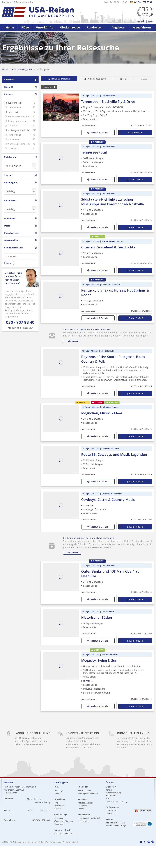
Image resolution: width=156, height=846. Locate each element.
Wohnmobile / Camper (63, 821)
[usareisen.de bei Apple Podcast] (152, 842)
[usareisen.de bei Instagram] (145, 842)
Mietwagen (58, 818)
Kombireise (13, 125)
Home (10, 27)
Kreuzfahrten (141, 27)
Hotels (56, 803)
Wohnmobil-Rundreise (18, 143)
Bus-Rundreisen (84, 790)
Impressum (110, 795)
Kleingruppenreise (17, 121)
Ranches (57, 808)
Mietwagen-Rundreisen (88, 793)
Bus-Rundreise (15, 102)
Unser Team (111, 787)
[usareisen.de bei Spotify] (148, 842)
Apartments (59, 805)
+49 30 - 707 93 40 (141, 2)
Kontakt (141, 21)
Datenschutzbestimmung (116, 801)
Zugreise (11, 148)
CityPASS (81, 808)
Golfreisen (82, 805)
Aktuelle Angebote (86, 803)
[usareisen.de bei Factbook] (141, 842)
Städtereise (13, 139)
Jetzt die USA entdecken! (64, 833)
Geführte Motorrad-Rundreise (20, 116)
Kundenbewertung (113, 792)
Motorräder (59, 824)
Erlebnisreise (14, 107)
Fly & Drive (12, 111)
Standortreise (14, 134)
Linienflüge (58, 790)
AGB (108, 798)
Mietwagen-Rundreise (18, 130)
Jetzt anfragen (72, 341)
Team (150, 21)
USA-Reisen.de (15, 842)
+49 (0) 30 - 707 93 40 (41, 820)
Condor (57, 793)
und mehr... (87, 680)
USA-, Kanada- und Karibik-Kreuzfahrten (89, 819)
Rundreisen (95, 27)
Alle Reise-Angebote (22, 69)
